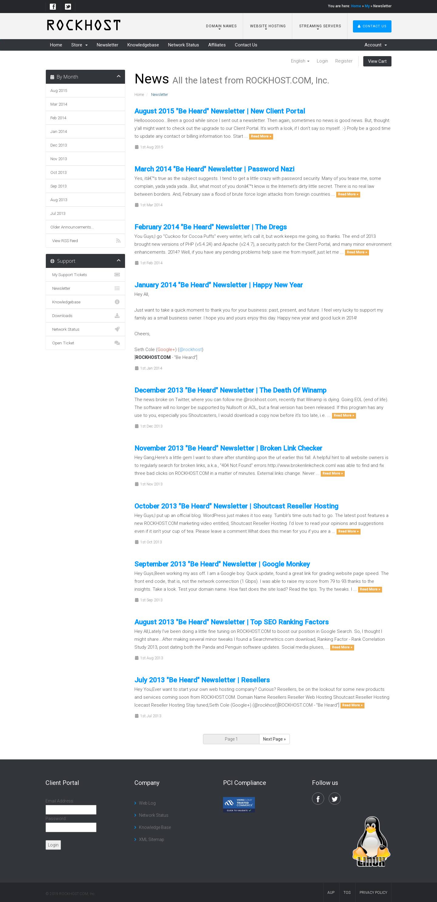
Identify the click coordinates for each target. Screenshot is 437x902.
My (367, 6)
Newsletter (107, 45)
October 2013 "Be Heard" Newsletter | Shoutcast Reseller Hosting (236, 506)
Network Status (183, 45)
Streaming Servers (319, 26)
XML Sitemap (151, 839)
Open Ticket (85, 342)
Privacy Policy (373, 892)
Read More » (261, 137)
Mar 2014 (58, 104)
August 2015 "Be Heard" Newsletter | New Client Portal (219, 111)
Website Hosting (267, 26)
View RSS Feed (85, 240)
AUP (330, 892)
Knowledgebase (143, 45)
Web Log (147, 803)
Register (344, 61)
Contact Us (372, 26)
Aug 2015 (58, 90)
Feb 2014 (58, 117)
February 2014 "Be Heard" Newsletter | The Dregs (210, 227)
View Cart (377, 61)
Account (375, 45)
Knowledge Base (155, 827)
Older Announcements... (72, 227)
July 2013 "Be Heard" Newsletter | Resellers (202, 680)
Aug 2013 (58, 199)
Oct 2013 (58, 172)
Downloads (85, 315)
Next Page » (274, 739)
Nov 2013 (58, 158)
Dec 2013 (58, 145)
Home (356, 6)
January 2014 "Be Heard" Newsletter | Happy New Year (218, 285)
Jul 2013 (57, 213)
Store (79, 45)
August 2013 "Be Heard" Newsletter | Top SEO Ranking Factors (231, 622)
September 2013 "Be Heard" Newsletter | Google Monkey (222, 564)
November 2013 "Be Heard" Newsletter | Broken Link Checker (228, 448)
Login (322, 61)
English (300, 61)
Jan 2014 (58, 131)
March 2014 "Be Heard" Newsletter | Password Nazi (214, 169)
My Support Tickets (85, 274)
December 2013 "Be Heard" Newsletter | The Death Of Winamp (230, 390)
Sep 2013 (58, 186)
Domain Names (221, 26)
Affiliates (217, 45)
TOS (347, 892)
